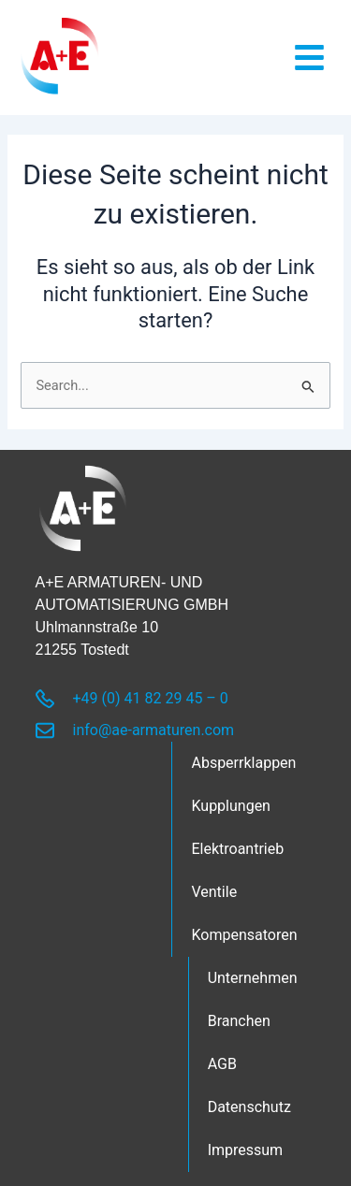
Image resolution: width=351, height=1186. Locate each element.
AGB (222, 1064)
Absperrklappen (243, 763)
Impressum (246, 1150)
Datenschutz (249, 1107)
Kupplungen (231, 806)
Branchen (239, 1021)
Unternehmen (253, 978)
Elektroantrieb (237, 849)
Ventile (214, 892)
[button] (309, 57)
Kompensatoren (244, 935)
